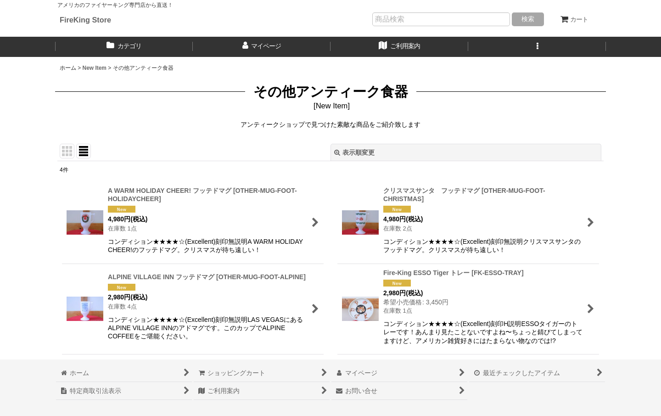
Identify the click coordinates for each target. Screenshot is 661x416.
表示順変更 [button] (354, 152)
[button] (537, 47)
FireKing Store (85, 20)
